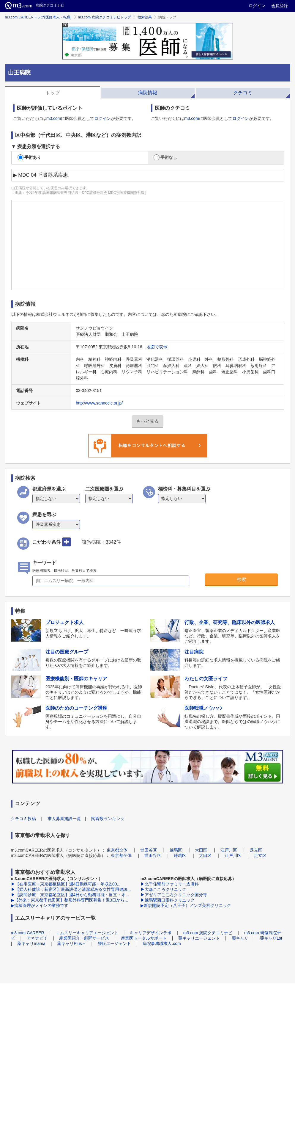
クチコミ (242, 92)
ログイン (257, 5)
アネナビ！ (37, 938)
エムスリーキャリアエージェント (87, 932)
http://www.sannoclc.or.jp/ (99, 403)
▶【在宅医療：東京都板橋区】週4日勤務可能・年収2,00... (66, 884)
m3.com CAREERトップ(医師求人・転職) (38, 17)
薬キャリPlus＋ (71, 943)
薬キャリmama (31, 943)
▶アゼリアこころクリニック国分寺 (174, 894)
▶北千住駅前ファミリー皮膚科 (170, 884)
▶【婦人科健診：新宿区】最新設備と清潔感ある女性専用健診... (71, 889)
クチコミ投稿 (23, 818)
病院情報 (147, 92)
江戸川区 (228, 850)
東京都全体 (117, 850)
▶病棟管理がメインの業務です (39, 905)
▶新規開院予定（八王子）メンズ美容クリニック (186, 905)
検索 (241, 579)
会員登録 (279, 5)
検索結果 (145, 17)
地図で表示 (156, 346)
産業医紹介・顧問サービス (84, 938)
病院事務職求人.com (162, 943)
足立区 (256, 850)
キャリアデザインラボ (150, 932)
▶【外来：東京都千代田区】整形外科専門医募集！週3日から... (69, 900)
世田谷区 (148, 850)
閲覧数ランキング (107, 818)
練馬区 (176, 850)
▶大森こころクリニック (163, 889)
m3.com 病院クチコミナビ (208, 932)
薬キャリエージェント (199, 938)
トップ (52, 92)
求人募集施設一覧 (64, 818)
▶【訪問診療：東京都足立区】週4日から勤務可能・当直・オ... (70, 894)
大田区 (201, 850)
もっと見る (147, 421)
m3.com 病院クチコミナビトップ (104, 17)
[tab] (52, 92)
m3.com (53, 118)
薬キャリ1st (271, 938)
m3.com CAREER (27, 932)
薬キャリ (240, 938)
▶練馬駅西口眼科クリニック (168, 900)
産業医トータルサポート (144, 938)
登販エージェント (114, 943)
